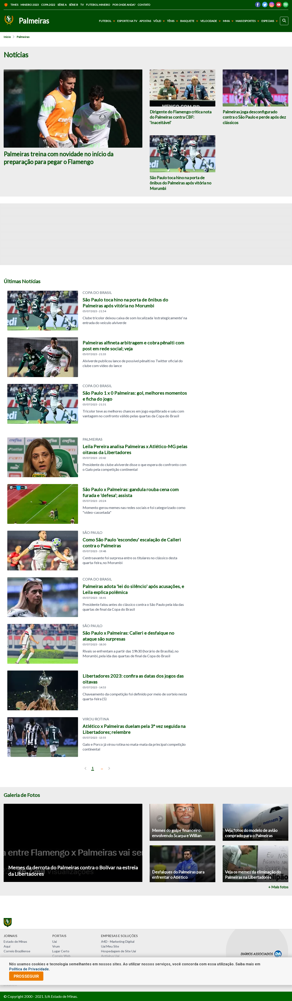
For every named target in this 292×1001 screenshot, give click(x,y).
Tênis (173, 21)
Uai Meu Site (110, 946)
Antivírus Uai (110, 956)
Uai (54, 941)
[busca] (284, 21)
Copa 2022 (48, 4)
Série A (62, 4)
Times (11, 5)
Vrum (56, 946)
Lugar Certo (60, 951)
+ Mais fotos (278, 887)
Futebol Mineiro (98, 4)
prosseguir (26, 976)
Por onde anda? (123, 4)
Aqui (7, 946)
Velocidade (211, 21)
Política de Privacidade (29, 969)
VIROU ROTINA (96, 719)
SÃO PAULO (92, 532)
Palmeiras (23, 37)
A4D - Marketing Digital (117, 941)
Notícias (16, 54)
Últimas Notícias (22, 281)
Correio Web (61, 956)
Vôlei (160, 21)
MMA (229, 21)
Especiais (270, 21)
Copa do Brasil (97, 292)
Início (7, 37)
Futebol (108, 21)
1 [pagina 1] (93, 768)
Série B (73, 4)
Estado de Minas (15, 941)
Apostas (145, 21)
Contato (144, 4)
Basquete (190, 21)
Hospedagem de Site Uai (118, 951)
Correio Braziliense (17, 951)
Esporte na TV (127, 21)
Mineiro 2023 (30, 4)
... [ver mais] (102, 768)
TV (82, 4)
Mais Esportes (248, 21)
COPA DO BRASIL (97, 386)
